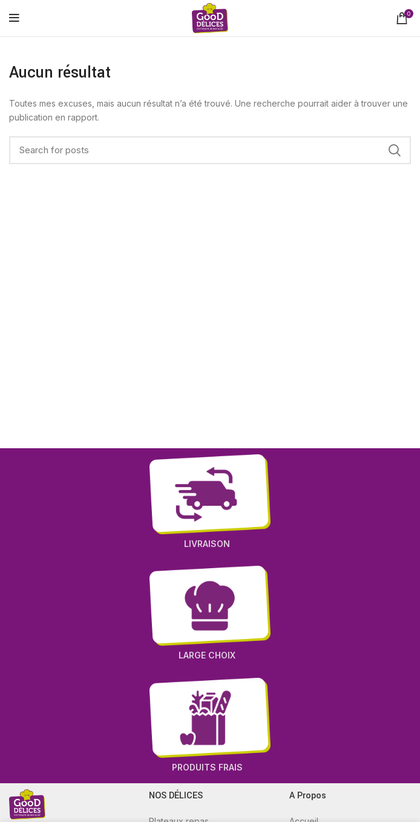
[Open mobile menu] (14, 18)
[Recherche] (210, 150)
